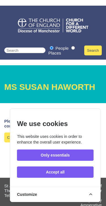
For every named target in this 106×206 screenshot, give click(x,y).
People (60, 48)
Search (93, 50)
